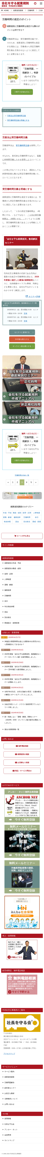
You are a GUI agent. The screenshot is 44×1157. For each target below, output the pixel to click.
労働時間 (26, 517)
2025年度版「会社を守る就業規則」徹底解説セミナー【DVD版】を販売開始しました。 (22, 668)
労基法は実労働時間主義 (16, 116)
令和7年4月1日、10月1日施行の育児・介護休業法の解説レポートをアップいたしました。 (22, 693)
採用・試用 (27, 513)
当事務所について (11, 1099)
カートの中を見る (22, 536)
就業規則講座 (9, 1077)
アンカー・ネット (11, 1129)
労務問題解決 (9, 1082)
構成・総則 (17, 513)
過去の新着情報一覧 (11, 729)
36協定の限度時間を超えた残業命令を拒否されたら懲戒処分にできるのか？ (22, 642)
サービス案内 (9, 1071)
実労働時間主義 (22, 145)
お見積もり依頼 (22, 762)
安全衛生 (26, 522)
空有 (25, 313)
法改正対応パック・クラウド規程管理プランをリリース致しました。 (22, 705)
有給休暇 (7, 522)
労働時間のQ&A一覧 (22, 475)
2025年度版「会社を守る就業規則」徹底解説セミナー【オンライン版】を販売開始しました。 (22, 655)
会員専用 (7, 1135)
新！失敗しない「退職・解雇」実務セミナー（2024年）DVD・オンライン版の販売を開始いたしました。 (22, 720)
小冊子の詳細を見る (23, 92)
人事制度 (36, 513)
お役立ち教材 (9, 1093)
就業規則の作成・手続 (12, 563)
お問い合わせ (9, 1104)
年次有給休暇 (9, 606)
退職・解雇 (7, 517)
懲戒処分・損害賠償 (11, 623)
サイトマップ (9, 1140)
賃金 (17, 522)
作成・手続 (7, 513)
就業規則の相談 (22, 754)
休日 (36, 517)
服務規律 (17, 517)
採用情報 (7, 1119)
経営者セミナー (10, 1088)
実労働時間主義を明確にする (18, 120)
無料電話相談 (22, 746)
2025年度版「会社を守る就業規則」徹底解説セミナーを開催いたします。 (22, 680)
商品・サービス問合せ (22, 770)
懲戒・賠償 (37, 522)
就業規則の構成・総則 (12, 568)
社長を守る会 (9, 1124)
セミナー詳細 (33, 296)
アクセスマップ (9, 1054)
